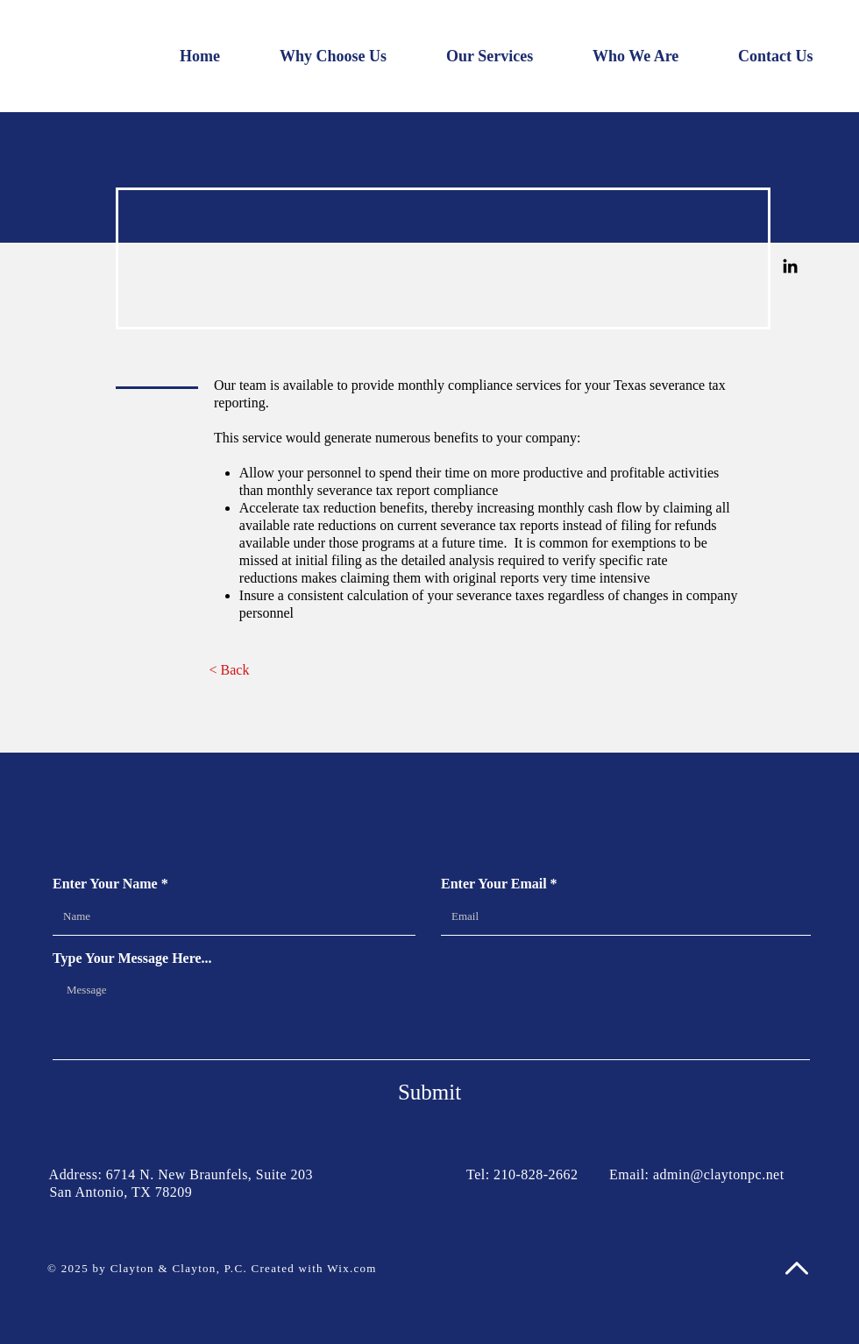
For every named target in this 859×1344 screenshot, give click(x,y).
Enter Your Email (494, 884)
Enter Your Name (105, 884)
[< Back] (229, 670)
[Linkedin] (790, 266)
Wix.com (352, 1268)
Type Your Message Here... (132, 958)
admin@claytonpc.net (718, 1174)
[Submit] (429, 1091)
